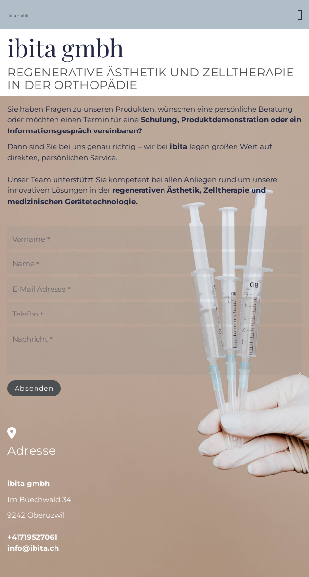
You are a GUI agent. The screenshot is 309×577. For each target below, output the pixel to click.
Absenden (34, 388)
